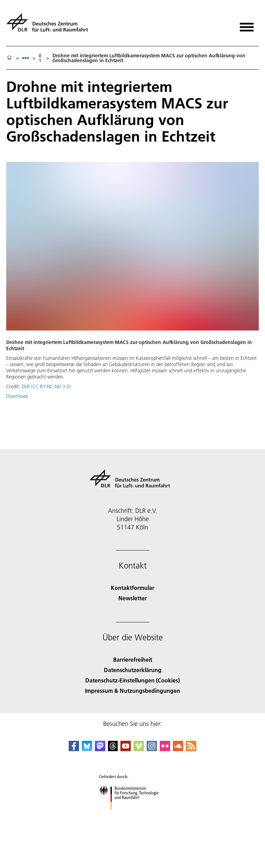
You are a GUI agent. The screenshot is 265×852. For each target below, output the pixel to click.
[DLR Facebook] (74, 749)
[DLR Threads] (113, 749)
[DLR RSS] (191, 749)
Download (17, 396)
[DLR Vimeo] (139, 749)
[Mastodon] (100, 749)
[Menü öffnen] (247, 24)
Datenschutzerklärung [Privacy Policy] (132, 669)
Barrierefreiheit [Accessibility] (132, 659)
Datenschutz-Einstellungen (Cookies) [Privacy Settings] (132, 680)
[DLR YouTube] (125, 749)
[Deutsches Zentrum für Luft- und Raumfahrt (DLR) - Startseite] (50, 25)
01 (40, 58)
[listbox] (25, 58)
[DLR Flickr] (165, 749)
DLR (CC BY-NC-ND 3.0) (46, 386)
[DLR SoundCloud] (178, 749)
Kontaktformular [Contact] (132, 587)
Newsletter (132, 598)
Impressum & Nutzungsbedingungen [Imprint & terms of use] (132, 690)
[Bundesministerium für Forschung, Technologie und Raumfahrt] (132, 816)
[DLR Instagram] (152, 749)
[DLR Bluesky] (87, 749)
